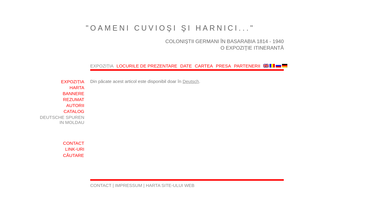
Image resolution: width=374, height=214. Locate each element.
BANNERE (73, 93)
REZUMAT (73, 99)
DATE (186, 65)
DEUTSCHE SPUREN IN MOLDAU (62, 120)
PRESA (223, 65)
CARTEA (204, 65)
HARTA (77, 87)
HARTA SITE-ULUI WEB (170, 185)
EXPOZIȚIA (101, 65)
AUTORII (75, 105)
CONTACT (73, 143)
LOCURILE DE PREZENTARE (146, 65)
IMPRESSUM (129, 185)
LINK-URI (74, 149)
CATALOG (74, 111)
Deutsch (191, 81)
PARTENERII (247, 65)
